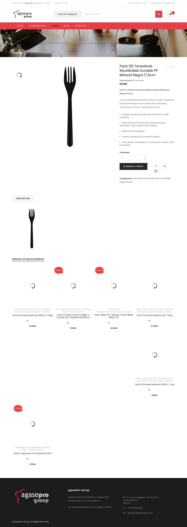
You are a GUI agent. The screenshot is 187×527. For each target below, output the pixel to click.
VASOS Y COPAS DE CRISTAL (73, 312)
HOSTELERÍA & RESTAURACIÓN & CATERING (65, 43)
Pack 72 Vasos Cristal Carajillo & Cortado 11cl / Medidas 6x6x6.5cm (73, 316)
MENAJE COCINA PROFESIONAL (38, 309)
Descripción (23, 198)
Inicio (20, 25)
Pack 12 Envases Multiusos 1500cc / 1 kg (154, 384)
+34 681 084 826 (134, 508)
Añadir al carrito (136, 166)
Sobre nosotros (37, 25)
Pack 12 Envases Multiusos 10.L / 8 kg (154, 315)
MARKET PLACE (126, 182)
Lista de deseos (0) (137, 3)
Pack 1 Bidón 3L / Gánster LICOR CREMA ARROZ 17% (114, 316)
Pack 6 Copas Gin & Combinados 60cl (32, 453)
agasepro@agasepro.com (140, 513)
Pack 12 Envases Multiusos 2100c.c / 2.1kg (32, 315)
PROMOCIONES (114, 309)
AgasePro (29, 3)
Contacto (80, 25)
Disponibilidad (126, 80)
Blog (66, 25)
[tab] (23, 198)
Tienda (55, 25)
